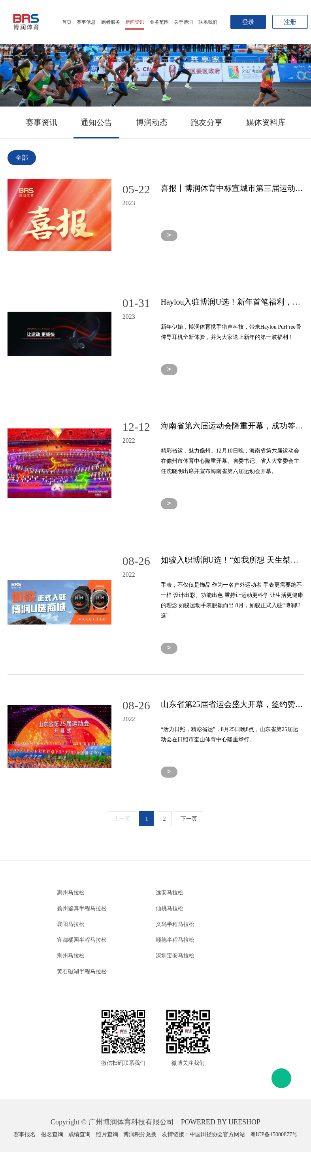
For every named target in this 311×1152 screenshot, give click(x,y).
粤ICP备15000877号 (274, 1134)
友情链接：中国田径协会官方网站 (203, 1134)
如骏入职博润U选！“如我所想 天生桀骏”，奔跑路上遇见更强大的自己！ (232, 559)
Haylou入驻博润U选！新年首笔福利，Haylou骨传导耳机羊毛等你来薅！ (232, 301)
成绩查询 (79, 1134)
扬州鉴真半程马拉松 (82, 908)
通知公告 (96, 122)
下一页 (189, 819)
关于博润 (183, 22)
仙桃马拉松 (169, 908)
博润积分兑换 (139, 1134)
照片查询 (107, 1134)
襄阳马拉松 (71, 924)
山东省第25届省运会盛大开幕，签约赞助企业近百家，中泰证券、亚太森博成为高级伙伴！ (232, 704)
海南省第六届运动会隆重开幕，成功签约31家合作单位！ (232, 425)
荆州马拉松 (71, 956)
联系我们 (207, 22)
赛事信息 (86, 22)
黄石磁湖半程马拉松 (82, 971)
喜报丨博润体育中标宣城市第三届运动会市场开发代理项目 (232, 188)
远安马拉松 (169, 893)
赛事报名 (24, 1134)
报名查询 (52, 1134)
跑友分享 (206, 122)
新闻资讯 (134, 22)
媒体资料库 (266, 122)
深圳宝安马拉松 (175, 956)
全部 (21, 157)
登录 (248, 22)
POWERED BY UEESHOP (220, 1122)
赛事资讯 (41, 122)
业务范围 (159, 22)
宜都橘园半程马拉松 (82, 940)
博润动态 (152, 122)
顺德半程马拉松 (175, 940)
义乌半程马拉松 (175, 924)
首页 (67, 22)
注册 (290, 22)
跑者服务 (110, 22)
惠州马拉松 (71, 893)
